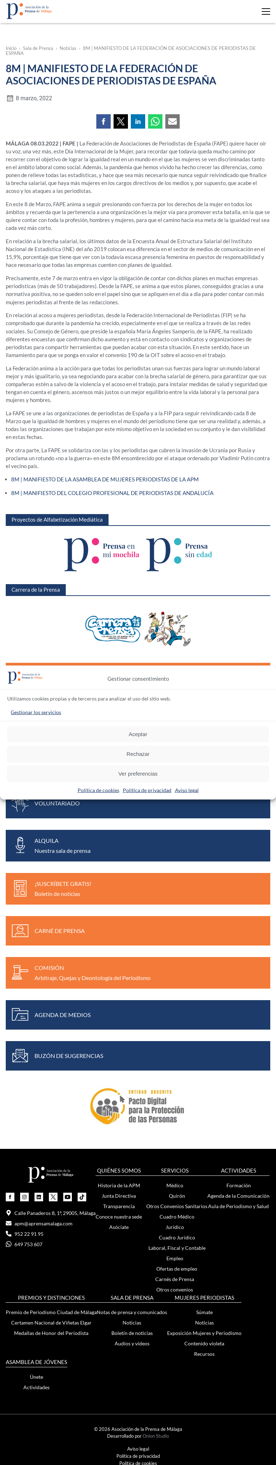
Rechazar (138, 754)
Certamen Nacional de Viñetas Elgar (51, 1322)
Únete (36, 1376)
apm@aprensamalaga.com (39, 1222)
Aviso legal (187, 790)
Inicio (11, 48)
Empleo (174, 1257)
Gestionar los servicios (36, 712)
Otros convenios (174, 1288)
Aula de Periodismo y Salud (238, 1205)
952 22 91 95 (24, 1233)
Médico (174, 1184)
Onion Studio (156, 1435)
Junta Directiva (119, 1195)
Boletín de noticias (132, 1332)
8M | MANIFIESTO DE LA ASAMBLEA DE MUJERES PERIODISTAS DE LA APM (105, 479)
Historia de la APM (119, 1184)
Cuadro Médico (177, 1215)
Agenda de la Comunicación (238, 1195)
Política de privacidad (147, 790)
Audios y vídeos (132, 1343)
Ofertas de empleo (176, 1268)
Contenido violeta (204, 1343)
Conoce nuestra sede (119, 1215)
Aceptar (138, 734)
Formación (238, 1184)
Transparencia (119, 1205)
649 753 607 (24, 1243)
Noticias (68, 48)
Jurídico (175, 1226)
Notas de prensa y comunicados (132, 1311)
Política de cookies (98, 790)
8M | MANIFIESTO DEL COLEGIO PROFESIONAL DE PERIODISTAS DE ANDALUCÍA (112, 492)
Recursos (204, 1353)
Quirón (177, 1195)
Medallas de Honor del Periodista (51, 1332)
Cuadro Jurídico (177, 1236)
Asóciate (119, 1226)
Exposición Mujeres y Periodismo (204, 1332)
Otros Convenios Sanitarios (176, 1205)
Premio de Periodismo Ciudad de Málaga (51, 1311)
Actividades (36, 1386)
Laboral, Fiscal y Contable (177, 1247)
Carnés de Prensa (174, 1278)
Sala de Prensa (38, 48)
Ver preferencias (137, 774)
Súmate (204, 1311)
